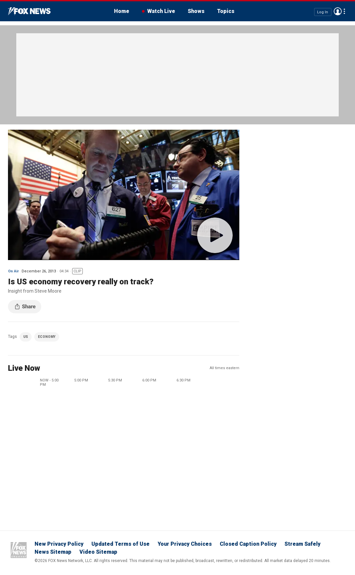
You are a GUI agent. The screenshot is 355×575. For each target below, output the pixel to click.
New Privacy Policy (59, 544)
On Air (13, 271)
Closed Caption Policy (248, 544)
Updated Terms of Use (120, 544)
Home (121, 11)
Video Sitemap (98, 552)
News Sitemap (53, 552)
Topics (225, 11)
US (25, 337)
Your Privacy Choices (185, 544)
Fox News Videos (29, 11)
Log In (322, 12)
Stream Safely (302, 544)
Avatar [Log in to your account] (338, 11)
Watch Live (161, 11)
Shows (196, 11)
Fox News (19, 550)
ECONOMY (47, 337)
